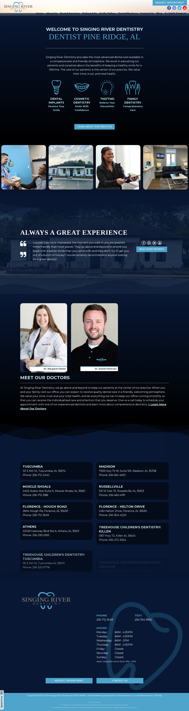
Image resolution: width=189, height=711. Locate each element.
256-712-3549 (104, 619)
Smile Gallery (107, 13)
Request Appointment (170, 2)
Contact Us (147, 13)
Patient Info (89, 13)
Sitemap (158, 695)
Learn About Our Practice (94, 126)
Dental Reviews (128, 13)
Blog (159, 13)
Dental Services (70, 13)
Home (40, 13)
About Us (51, 13)
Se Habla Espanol (175, 13)
